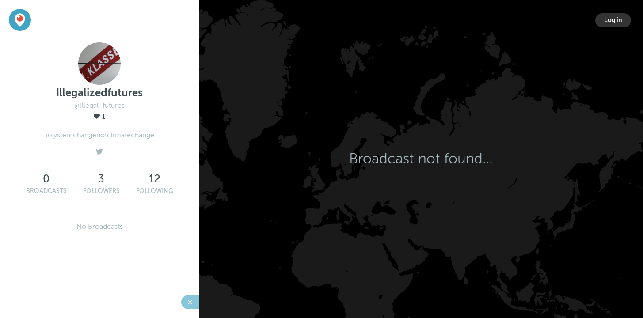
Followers (101, 191)
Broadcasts (46, 191)
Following (154, 191)
